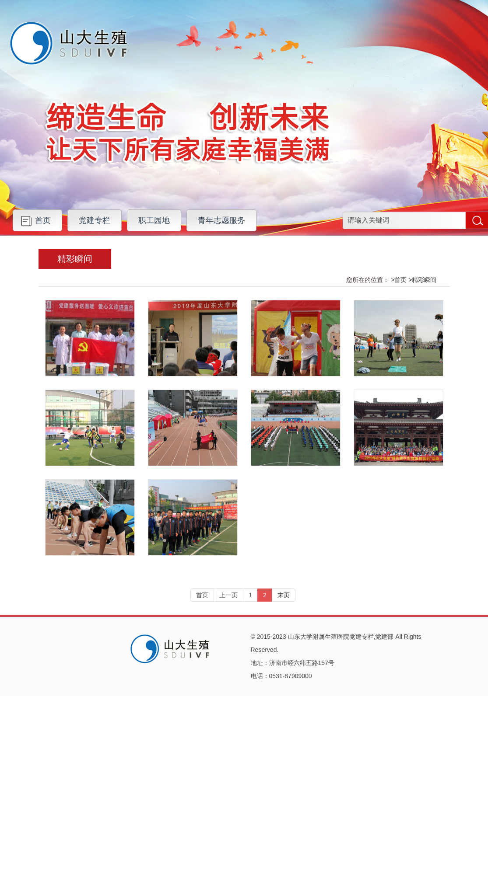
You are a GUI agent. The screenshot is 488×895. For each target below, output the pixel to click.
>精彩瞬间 (422, 279)
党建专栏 (94, 220)
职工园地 (154, 220)
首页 (43, 220)
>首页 (399, 279)
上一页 (228, 595)
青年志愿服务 (221, 220)
